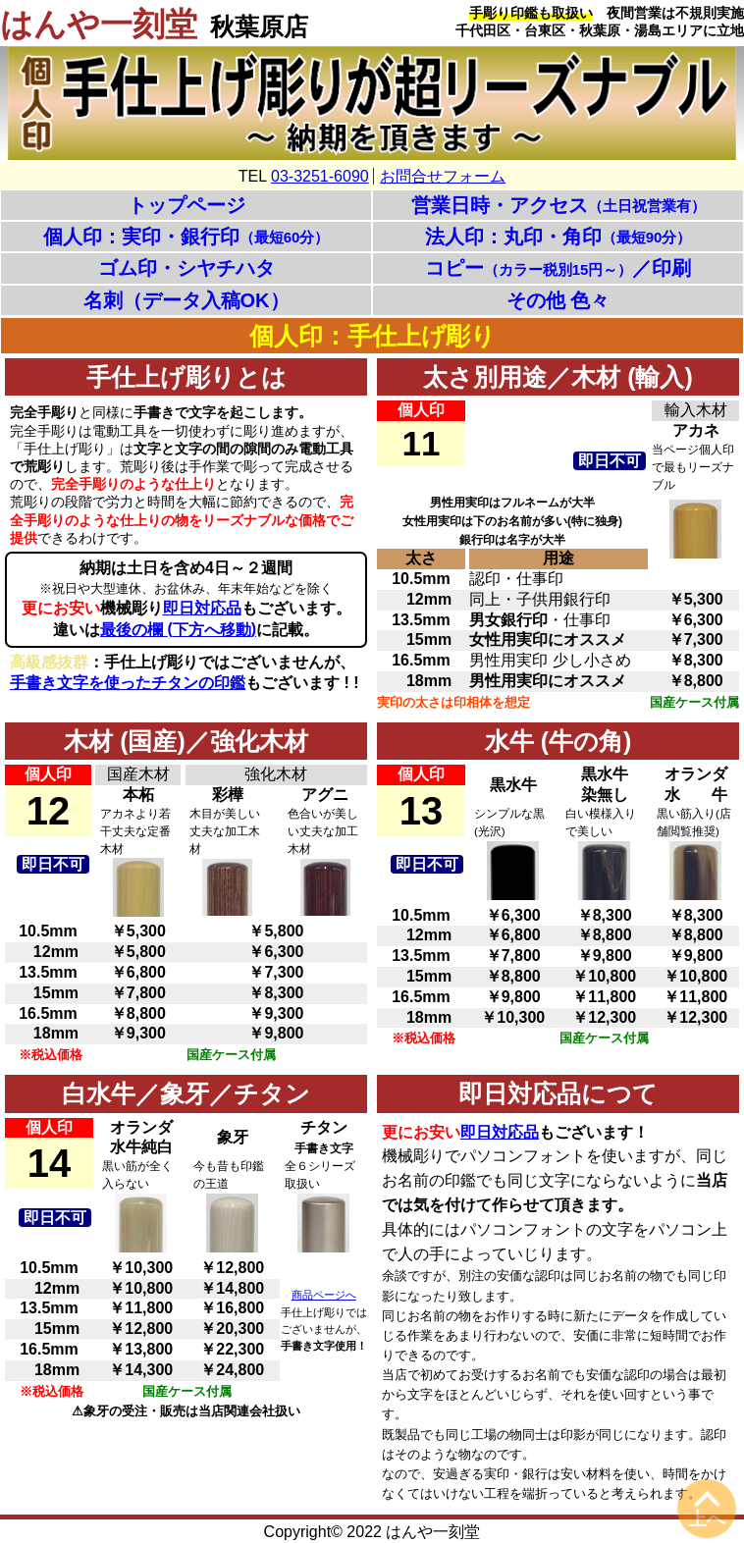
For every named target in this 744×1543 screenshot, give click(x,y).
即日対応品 (202, 608)
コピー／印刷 (558, 268)
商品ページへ (324, 1295)
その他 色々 (558, 300)
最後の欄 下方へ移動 (178, 629)
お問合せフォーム (442, 176)
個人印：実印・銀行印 (186, 236)
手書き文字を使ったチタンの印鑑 (127, 682)
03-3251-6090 (320, 176)
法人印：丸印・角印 (558, 236)
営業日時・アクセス (558, 205)
